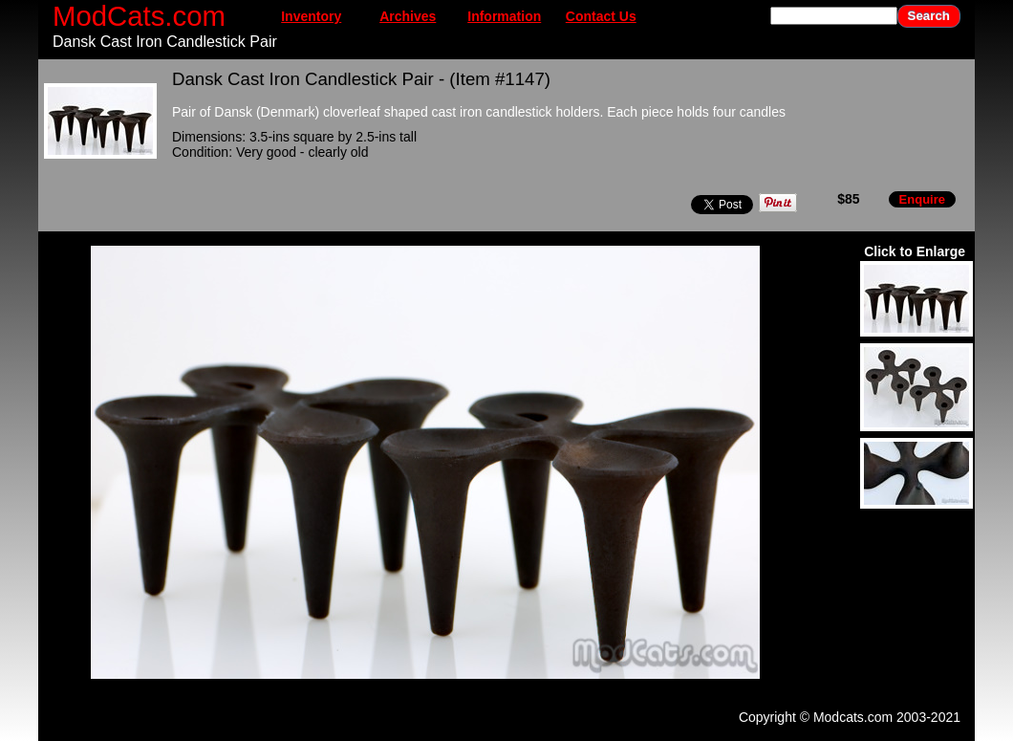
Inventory (311, 16)
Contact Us (601, 16)
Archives (407, 16)
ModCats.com (139, 16)
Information (504, 16)
